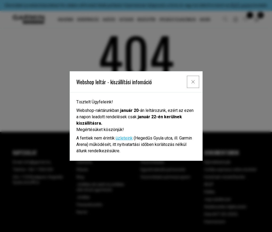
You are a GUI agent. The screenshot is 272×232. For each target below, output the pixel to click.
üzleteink (124, 138)
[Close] (193, 82)
